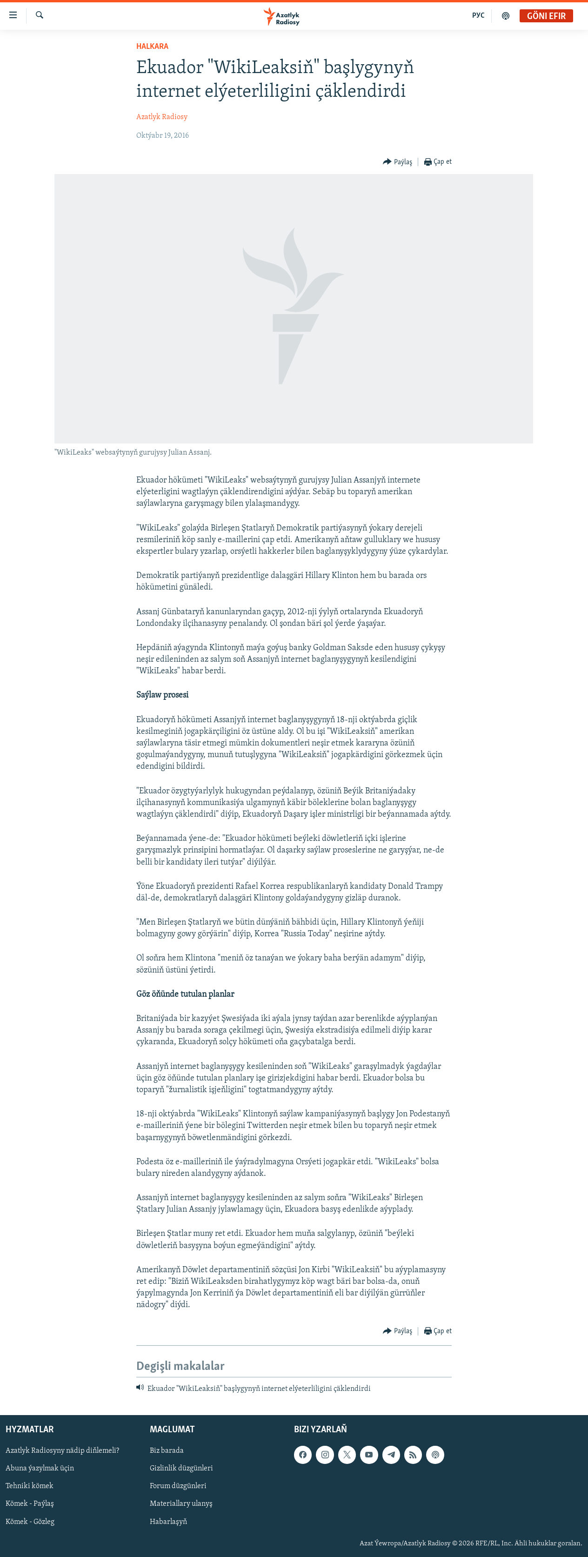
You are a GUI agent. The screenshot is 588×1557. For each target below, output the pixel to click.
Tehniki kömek (29, 1486)
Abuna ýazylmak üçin (40, 1468)
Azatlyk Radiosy (161, 117)
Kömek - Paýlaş (30, 1504)
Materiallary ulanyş (181, 1504)
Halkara (152, 46)
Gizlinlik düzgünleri (181, 1468)
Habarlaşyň (168, 1522)
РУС (478, 16)
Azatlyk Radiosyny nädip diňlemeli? (62, 1451)
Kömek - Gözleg (30, 1522)
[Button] (397, 162)
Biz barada (167, 1451)
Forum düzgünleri (178, 1486)
